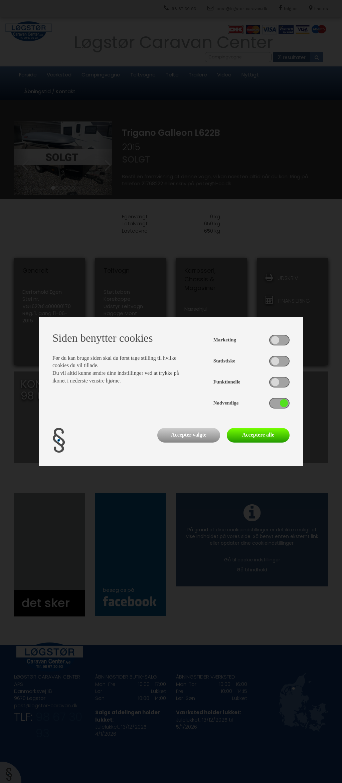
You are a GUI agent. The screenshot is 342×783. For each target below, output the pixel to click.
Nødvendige (226, 403)
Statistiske (224, 360)
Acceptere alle (258, 435)
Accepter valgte (188, 435)
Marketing (224, 339)
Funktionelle (226, 381)
